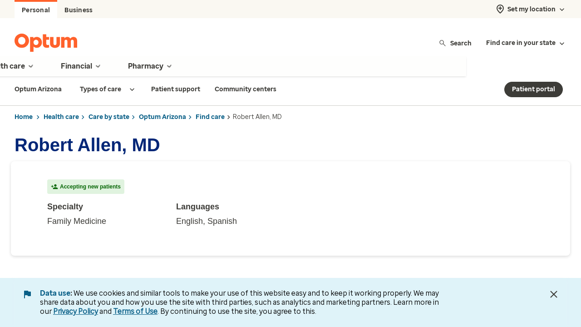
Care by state (109, 117)
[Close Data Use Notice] (553, 294)
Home (24, 117)
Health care (61, 117)
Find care (210, 117)
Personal (36, 10)
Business (78, 10)
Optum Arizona (162, 117)
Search (455, 43)
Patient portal (533, 89)
